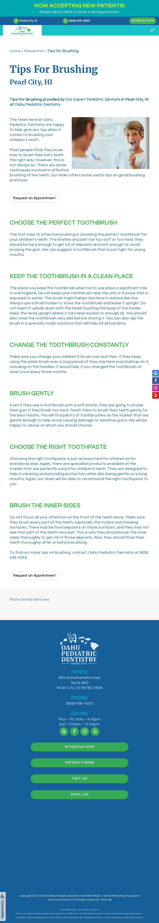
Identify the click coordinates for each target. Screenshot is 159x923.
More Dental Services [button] (29, 599)
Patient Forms (79, 768)
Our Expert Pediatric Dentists (93, 99)
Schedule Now (142, 20)
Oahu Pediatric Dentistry (37, 104)
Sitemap (106, 899)
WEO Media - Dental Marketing (105, 895)
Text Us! (79, 784)
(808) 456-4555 (79, 709)
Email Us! (79, 800)
